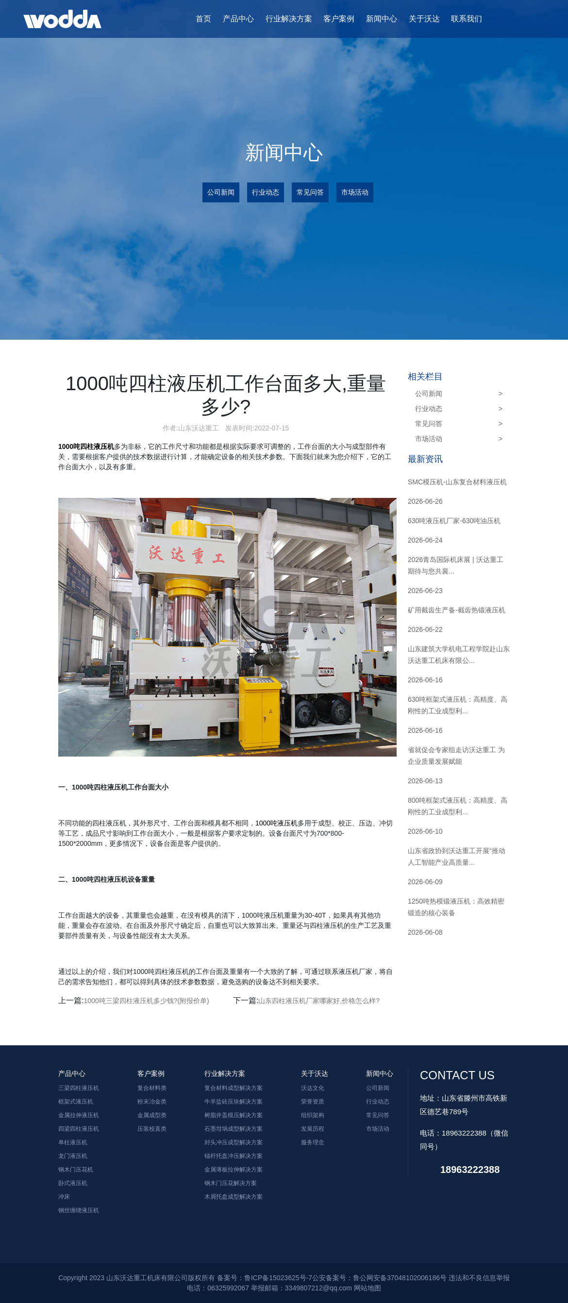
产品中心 (238, 19)
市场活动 (354, 192)
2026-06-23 (425, 590)
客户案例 (338, 19)
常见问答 (310, 192)
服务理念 (312, 1142)
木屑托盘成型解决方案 (233, 1196)
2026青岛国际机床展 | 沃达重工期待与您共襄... (455, 565)
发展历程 (312, 1128)
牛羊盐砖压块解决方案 (233, 1101)
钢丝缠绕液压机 (78, 1210)
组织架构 (312, 1115)
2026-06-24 (425, 540)
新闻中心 (381, 19)
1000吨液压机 (276, 823)
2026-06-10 (425, 831)
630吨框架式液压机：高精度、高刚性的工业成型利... (457, 705)
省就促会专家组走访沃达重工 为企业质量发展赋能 (456, 755)
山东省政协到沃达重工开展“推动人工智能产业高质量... (456, 856)
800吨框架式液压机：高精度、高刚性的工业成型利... (457, 806)
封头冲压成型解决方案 (233, 1142)
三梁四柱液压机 (78, 1088)
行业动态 (265, 192)
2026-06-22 (425, 629)
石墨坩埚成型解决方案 (233, 1128)
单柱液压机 (72, 1142)
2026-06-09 (425, 882)
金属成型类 (152, 1115)
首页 (203, 19)
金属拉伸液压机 (78, 1115)
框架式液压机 (75, 1101)
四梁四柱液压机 (78, 1128)
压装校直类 (152, 1128)
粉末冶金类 (152, 1101)
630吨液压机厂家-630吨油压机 (454, 521)
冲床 (64, 1196)
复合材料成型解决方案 (233, 1088)
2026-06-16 (425, 680)
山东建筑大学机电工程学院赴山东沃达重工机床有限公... (459, 654)
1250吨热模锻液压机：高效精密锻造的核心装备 (456, 907)
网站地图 (367, 1288)
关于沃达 (424, 19)
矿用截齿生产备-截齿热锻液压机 (456, 610)
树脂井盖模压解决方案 (233, 1115)
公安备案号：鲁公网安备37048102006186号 (379, 1278)
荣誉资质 (312, 1101)
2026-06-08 (425, 932)
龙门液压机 (72, 1156)
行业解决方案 (289, 19)
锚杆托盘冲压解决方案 (233, 1156)
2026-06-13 (425, 781)
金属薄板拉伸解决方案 (233, 1169)
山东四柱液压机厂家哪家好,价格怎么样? (319, 1001)
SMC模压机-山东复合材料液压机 (457, 482)
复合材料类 (152, 1088)
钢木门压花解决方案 (230, 1183)
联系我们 (466, 19)
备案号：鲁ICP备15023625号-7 (264, 1278)
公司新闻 (220, 192)
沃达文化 (312, 1088)
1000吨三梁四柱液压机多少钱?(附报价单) (146, 1001)
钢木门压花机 (75, 1169)
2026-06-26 (425, 501)
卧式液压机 (72, 1183)
